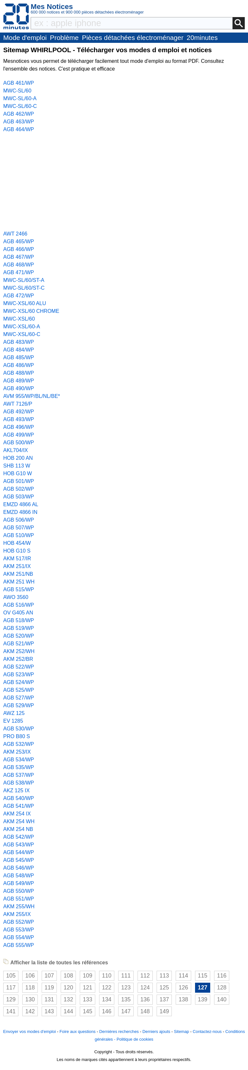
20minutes (202, 37)
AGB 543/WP (18, 844)
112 (145, 975)
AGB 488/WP (18, 373)
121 (87, 987)
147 (125, 1011)
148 (145, 1011)
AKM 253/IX (17, 752)
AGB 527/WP (18, 697)
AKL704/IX (15, 450)
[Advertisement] (124, 182)
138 (183, 999)
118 (30, 987)
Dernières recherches (119, 1031)
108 (68, 975)
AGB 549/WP (18, 883)
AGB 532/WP (18, 744)
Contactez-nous (207, 1031)
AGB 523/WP (18, 674)
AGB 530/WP (18, 728)
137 (164, 999)
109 (87, 975)
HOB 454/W (17, 543)
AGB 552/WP (18, 922)
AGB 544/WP (18, 852)
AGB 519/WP (18, 628)
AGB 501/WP (18, 481)
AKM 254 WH (19, 821)
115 (202, 975)
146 (106, 1011)
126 (183, 987)
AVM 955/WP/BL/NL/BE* (31, 396)
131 (49, 999)
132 (68, 999)
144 (68, 1011)
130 (30, 999)
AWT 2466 (15, 233)
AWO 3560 (15, 597)
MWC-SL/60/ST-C (24, 288)
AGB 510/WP (18, 535)
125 (164, 987)
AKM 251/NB (18, 574)
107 (49, 975)
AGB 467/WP (18, 257)
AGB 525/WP (18, 690)
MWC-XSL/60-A (21, 326)
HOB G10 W (17, 473)
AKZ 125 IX (16, 790)
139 (202, 999)
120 (68, 987)
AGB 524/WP (18, 682)
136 (145, 999)
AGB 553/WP (18, 929)
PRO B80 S (16, 736)
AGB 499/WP (18, 435)
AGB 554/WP (18, 937)
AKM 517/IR (17, 558)
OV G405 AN (18, 612)
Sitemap (181, 1031)
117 (11, 987)
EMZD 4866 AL (20, 504)
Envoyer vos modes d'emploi (29, 1031)
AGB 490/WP (18, 388)
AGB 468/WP (18, 264)
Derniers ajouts (156, 1031)
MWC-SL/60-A (19, 98)
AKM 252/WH (19, 651)
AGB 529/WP (18, 705)
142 (30, 1011)
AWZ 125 (14, 713)
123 (125, 987)
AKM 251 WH (19, 581)
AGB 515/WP (18, 589)
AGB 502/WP (18, 489)
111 (125, 975)
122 (106, 987)
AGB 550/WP (18, 891)
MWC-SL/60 (17, 90)
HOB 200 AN (18, 458)
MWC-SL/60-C (20, 106)
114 (183, 975)
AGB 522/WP (18, 667)
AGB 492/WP (18, 411)
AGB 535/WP (18, 767)
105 (11, 975)
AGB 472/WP (18, 295)
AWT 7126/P (17, 404)
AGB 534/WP (18, 759)
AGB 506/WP (18, 520)
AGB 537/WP (18, 775)
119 (49, 987)
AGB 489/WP (18, 380)
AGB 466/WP (18, 249)
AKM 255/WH (19, 906)
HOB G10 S (16, 551)
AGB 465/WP (18, 241)
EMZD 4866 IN (20, 512)
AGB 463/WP (18, 121)
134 (106, 999)
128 (221, 987)
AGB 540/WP (18, 798)
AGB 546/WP (18, 868)
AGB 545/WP (18, 860)
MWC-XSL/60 (19, 319)
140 (221, 999)
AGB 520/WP (18, 636)
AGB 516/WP (18, 605)
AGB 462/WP (18, 114)
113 (164, 975)
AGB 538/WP (18, 783)
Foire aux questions (77, 1031)
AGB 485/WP (18, 357)
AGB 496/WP (18, 427)
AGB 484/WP (18, 349)
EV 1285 (13, 721)
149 (164, 1011)
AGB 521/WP (18, 643)
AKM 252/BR (18, 659)
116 (221, 975)
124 (145, 987)
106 (30, 975)
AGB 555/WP (18, 945)
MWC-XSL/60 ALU (24, 303)
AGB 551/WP (18, 898)
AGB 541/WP (18, 806)
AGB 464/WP (18, 129)
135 (125, 999)
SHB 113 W (16, 465)
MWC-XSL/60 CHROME (31, 311)
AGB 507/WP (18, 527)
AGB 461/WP (18, 83)
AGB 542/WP (18, 837)
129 (11, 999)
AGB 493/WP (18, 419)
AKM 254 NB (18, 829)
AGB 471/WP (18, 272)
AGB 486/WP (18, 365)
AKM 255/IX (17, 914)
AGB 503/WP (18, 496)
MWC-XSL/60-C (21, 334)
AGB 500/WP (18, 442)
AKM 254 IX (17, 813)
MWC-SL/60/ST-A (23, 280)
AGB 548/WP (18, 875)
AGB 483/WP (18, 342)
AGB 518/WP (18, 620)
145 (87, 1011)
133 (87, 999)
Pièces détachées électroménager (132, 37)
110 (106, 975)
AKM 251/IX (17, 566)
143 (49, 1011)
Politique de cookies (135, 1039)
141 (11, 1011)
